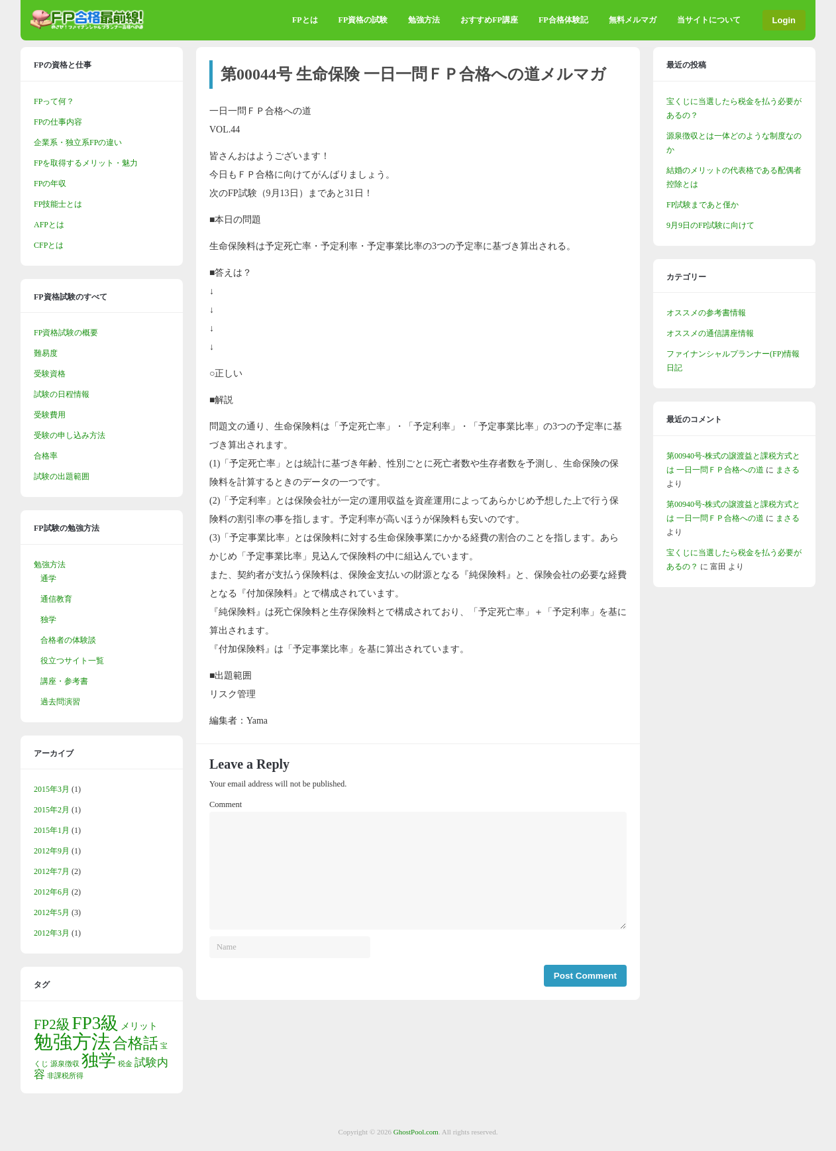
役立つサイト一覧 (72, 660)
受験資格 (50, 373)
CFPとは (49, 245)
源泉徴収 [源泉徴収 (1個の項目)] (64, 1064)
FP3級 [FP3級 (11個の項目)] (95, 1023)
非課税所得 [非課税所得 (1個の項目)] (65, 1075)
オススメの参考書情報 (706, 312)
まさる (788, 469)
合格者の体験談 (68, 640)
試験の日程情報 (61, 394)
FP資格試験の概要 (66, 332)
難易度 (46, 353)
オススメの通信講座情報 (710, 333)
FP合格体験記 (563, 20)
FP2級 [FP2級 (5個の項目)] (52, 1024)
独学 (48, 619)
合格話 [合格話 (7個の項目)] (135, 1043)
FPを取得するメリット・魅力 (86, 163)
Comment (225, 804)
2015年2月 (52, 809)
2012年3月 (52, 933)
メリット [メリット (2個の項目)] (139, 1025)
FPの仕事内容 (58, 122)
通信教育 (56, 599)
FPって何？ (54, 101)
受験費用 (50, 414)
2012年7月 (52, 871)
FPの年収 (50, 183)
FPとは (305, 20)
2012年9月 (52, 850)
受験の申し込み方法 (69, 435)
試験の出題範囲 (61, 476)
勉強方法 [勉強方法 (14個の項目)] (72, 1041)
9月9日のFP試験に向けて (710, 225)
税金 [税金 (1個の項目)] (125, 1064)
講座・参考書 (64, 681)
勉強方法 (424, 20)
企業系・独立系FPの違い (78, 142)
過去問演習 (60, 701)
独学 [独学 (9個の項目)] (98, 1060)
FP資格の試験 (363, 20)
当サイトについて (709, 20)
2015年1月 (52, 830)
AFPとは (49, 224)
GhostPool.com (416, 1132)
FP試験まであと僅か (702, 204)
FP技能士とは (58, 204)
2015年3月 (52, 789)
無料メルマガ (632, 20)
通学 (48, 578)
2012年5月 (52, 912)
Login (784, 20)
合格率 (46, 456)
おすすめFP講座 (489, 20)
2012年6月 (52, 892)
